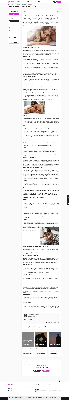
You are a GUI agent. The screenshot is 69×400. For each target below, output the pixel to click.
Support (50, 391)
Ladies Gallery (37, 386)
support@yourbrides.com (53, 393)
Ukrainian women (26, 15)
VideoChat (37, 384)
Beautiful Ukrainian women (38, 63)
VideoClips (37, 389)
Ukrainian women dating (33, 25)
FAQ (49, 389)
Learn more (55, 397)
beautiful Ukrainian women (32, 51)
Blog (49, 384)
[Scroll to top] (59, 381)
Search (36, 391)
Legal (50, 386)
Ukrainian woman (48, 54)
